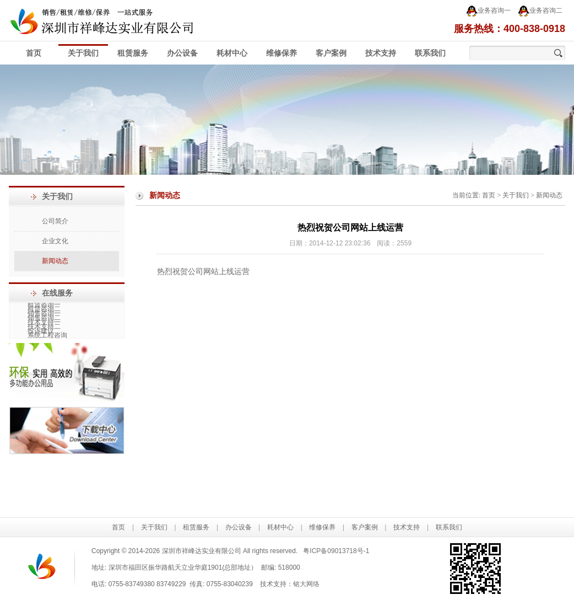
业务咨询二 (540, 11)
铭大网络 (306, 584)
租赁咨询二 (43, 309)
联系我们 (430, 53)
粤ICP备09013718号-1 (336, 551)
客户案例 (331, 53)
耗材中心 (231, 53)
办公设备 (182, 53)
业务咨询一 (488, 11)
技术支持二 (43, 327)
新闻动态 (55, 261)
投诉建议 (40, 331)
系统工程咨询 (46, 336)
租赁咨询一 (43, 305)
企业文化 (55, 241)
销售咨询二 (43, 318)
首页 (33, 53)
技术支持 (380, 53)
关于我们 (83, 53)
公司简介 (55, 221)
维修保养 (281, 53)
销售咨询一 (43, 314)
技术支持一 (43, 322)
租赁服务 (132, 53)
